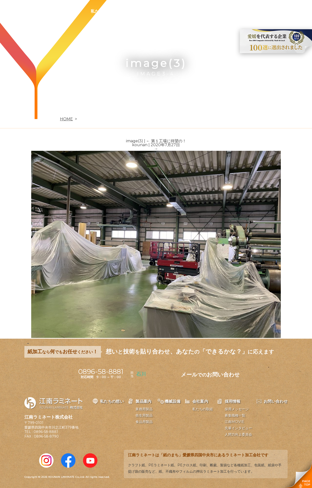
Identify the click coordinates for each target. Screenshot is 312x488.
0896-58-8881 (46, 432)
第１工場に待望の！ (166, 141)
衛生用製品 (144, 415)
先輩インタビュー (238, 428)
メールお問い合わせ (210, 374)
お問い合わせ (252, 11)
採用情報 (220, 11)
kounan (139, 145)
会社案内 (192, 11)
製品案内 (135, 11)
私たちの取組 (202, 409)
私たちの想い (103, 11)
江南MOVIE (234, 422)
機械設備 (164, 11)
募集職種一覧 (235, 415)
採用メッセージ (237, 409)
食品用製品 (144, 422)
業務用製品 (144, 409)
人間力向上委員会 (238, 434)
